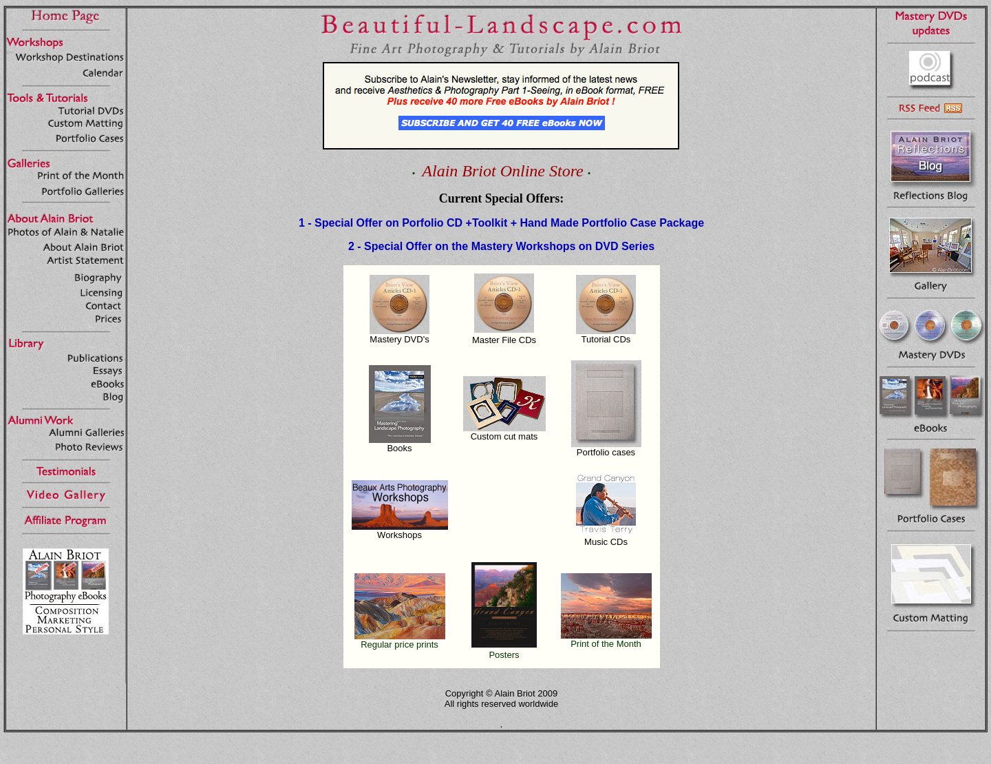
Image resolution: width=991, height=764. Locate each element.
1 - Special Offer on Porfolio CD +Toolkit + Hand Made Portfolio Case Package (501, 223)
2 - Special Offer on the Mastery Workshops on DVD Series (501, 246)
